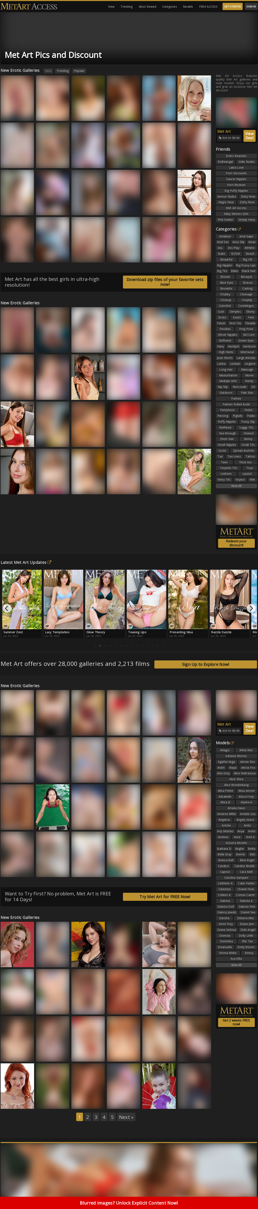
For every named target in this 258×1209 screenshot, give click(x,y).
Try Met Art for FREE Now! (164, 896)
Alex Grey (223, 773)
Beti (252, 854)
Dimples (235, 311)
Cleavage (246, 294)
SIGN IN (251, 6)
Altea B (225, 802)
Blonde (225, 277)
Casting (247, 288)
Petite (248, 410)
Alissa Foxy (246, 796)
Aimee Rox (247, 762)
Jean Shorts (225, 358)
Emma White (228, 953)
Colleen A (224, 895)
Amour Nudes (226, 196)
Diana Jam (247, 924)
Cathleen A (225, 883)
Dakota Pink (247, 906)
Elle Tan (247, 941)
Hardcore (249, 346)
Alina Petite (225, 791)
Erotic (222, 317)
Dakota (225, 901)
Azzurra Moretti (236, 843)
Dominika (226, 941)
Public (251, 416)
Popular (79, 71)
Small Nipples (227, 445)
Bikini (234, 271)
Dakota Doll (225, 906)
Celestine (224, 889)
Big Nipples (224, 265)
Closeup (225, 300)
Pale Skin (247, 392)
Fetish (221, 323)
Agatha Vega (226, 762)
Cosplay (247, 300)
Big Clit (247, 259)
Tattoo (250, 456)
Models (188, 6)
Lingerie (250, 364)
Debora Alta (245, 918)
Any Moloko (225, 831)
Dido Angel (247, 930)
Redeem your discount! (236, 543)
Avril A (250, 837)
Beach (250, 253)
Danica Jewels (226, 912)
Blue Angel (247, 860)
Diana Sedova (226, 930)
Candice (223, 866)
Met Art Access (236, 208)
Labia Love (236, 167)
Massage (247, 369)
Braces (248, 282)
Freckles (225, 329)
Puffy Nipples (227, 421)
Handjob (233, 346)
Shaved (249, 433)
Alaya (233, 767)
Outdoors (226, 392)
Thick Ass (245, 462)
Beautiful (226, 259)
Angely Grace (245, 820)
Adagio (225, 750)
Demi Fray (226, 924)
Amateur (225, 236)
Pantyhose (227, 410)
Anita (247, 825)
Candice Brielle (245, 866)
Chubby (225, 294)
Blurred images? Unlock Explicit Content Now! (129, 1203)
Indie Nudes (246, 162)
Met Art (224, 131)
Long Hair (226, 369)
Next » (126, 1117)
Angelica (224, 820)
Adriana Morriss (236, 756)
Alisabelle (225, 796)
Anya (240, 831)
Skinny (248, 439)
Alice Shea (236, 779)
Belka (252, 849)
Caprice (225, 872)
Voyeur (240, 479)
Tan (220, 456)
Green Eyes (246, 340)
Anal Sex (223, 242)
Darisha (224, 918)
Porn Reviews (236, 185)
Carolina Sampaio (236, 877)
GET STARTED (232, 6)
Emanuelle (225, 947)
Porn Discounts (236, 173)
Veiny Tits (224, 479)
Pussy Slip (248, 421)
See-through (227, 433)
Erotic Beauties (236, 156)
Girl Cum (249, 335)
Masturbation (228, 375)
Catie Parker (246, 883)
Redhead (225, 427)
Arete (252, 831)
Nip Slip (223, 387)
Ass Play (233, 248)
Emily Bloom (246, 947)
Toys (249, 468)
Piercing (222, 416)
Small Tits (248, 445)
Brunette (226, 288)
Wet (252, 479)
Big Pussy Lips (246, 265)
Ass (220, 248)
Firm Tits (235, 323)
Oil (253, 387)
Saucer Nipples (236, 179)
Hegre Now (226, 202)
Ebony (250, 311)
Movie (249, 375)
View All (236, 486)
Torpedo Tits (228, 468)
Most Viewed (147, 6)
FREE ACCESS (208, 6)
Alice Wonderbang (236, 785)
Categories (169, 6)
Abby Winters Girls (236, 214)
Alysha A (246, 802)
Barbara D (224, 849)
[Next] (251, 608)
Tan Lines (234, 456)
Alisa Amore (246, 791)
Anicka (226, 825)
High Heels (226, 352)
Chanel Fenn (245, 889)
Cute (221, 311)
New (111, 6)
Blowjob (246, 277)
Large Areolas (246, 358)
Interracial (247, 352)
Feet (251, 317)
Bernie (240, 854)
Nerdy (249, 381)
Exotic (237, 317)
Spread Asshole (243, 450)
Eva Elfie (236, 959)
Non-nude (239, 387)
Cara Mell (246, 872)
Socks (222, 450)
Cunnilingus (246, 306)
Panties (236, 398)
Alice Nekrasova (245, 773)
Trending (126, 6)
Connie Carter (245, 895)
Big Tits (222, 271)
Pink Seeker (225, 219)
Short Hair (227, 439)
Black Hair (249, 271)
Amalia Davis (236, 808)
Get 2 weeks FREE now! (236, 1022)
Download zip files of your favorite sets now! (165, 282)
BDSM (235, 253)
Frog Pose (246, 329)
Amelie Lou (247, 814)
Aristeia (223, 837)
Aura (237, 837)
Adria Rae (246, 750)
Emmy (249, 953)
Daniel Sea (248, 912)
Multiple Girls (228, 381)
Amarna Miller (226, 814)
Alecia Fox (248, 767)
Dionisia (224, 935)
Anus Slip (238, 242)
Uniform (226, 474)
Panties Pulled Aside (236, 404)
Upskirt (247, 474)
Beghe (239, 849)
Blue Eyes (226, 282)
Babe (221, 253)
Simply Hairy (246, 219)
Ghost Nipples (227, 335)
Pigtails (237, 416)
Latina (221, 364)
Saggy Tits (246, 427)
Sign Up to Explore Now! (205, 664)
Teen (224, 462)
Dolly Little (246, 935)
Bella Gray (224, 854)
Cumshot (225, 306)
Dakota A (246, 901)
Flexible (250, 323)
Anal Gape (246, 236)
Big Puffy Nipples (236, 191)
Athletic (250, 248)
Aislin (221, 767)
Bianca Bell (225, 860)
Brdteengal (225, 162)
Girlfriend (225, 340)
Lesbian (235, 364)
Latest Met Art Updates (26, 562)
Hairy (220, 346)
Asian (252, 242)
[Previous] (7, 608)
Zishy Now (248, 196)
